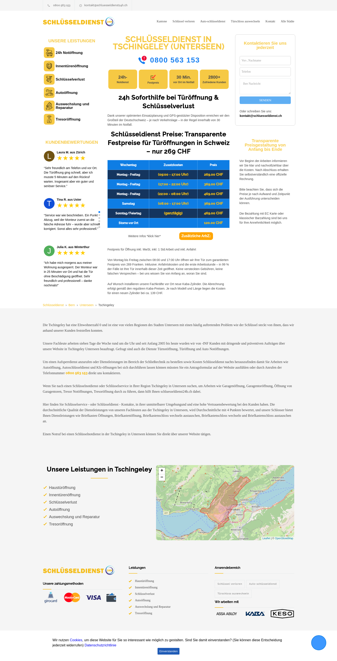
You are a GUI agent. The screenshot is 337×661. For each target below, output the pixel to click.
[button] (99, 212)
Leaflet (266, 538)
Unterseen (87, 305)
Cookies (76, 640)
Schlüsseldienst (53, 305)
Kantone (162, 21)
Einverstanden (168, 651)
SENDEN (265, 100)
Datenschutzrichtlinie (100, 645)
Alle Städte (287, 21)
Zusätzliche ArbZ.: (196, 236)
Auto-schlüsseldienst (212, 21)
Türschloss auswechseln (245, 21)
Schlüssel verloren (184, 21)
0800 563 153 (61, 5)
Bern (72, 305)
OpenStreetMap (284, 538)
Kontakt (270, 21)
